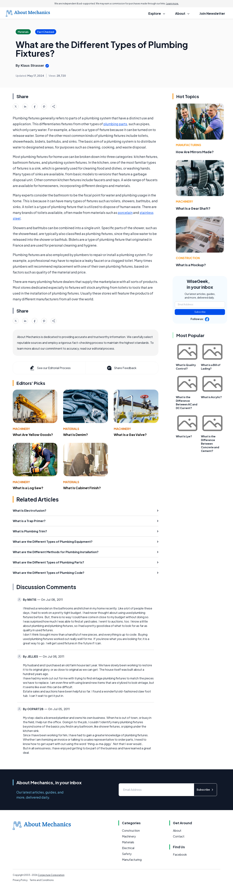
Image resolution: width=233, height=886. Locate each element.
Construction (188, 258)
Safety (127, 854)
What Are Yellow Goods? (33, 434)
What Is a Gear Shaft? (193, 208)
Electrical (128, 848)
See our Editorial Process (50, 368)
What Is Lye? (184, 436)
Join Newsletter (212, 13)
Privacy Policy (20, 880)
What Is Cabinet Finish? (82, 488)
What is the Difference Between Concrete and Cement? (210, 443)
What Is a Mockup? (191, 265)
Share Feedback (121, 368)
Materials (71, 429)
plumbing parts (115, 124)
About (177, 830)
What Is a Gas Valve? (130, 434)
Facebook (180, 854)
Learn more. (172, 3)
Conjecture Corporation (51, 875)
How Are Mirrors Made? (195, 152)
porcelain (125, 212)
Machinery (21, 429)
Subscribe (200, 312)
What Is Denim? (75, 434)
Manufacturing (188, 145)
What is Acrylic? (211, 397)
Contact (178, 836)
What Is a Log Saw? (28, 488)
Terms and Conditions (42, 880)
